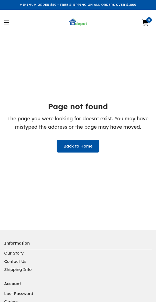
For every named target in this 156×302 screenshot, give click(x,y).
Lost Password (18, 293)
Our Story (14, 253)
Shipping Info (18, 269)
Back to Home (78, 146)
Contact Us (15, 261)
